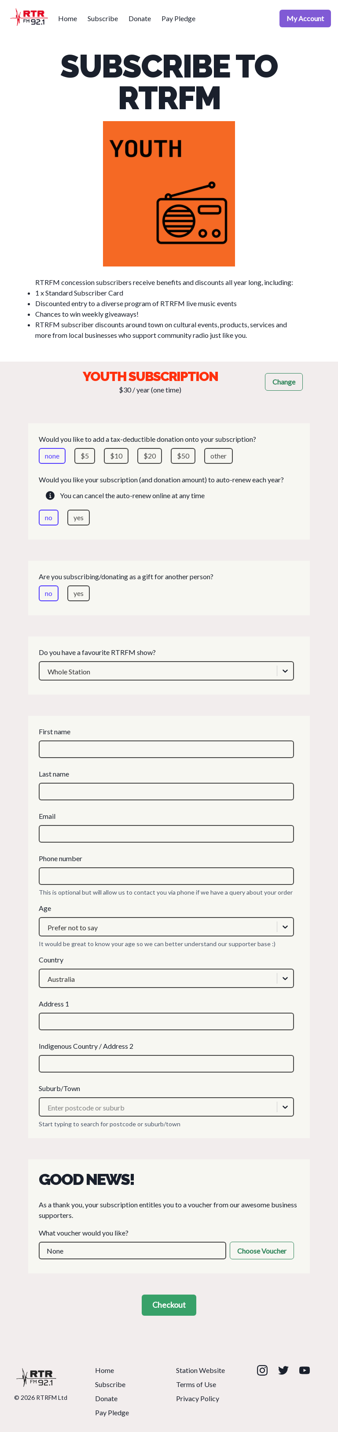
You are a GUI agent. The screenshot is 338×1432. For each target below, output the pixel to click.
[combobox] (47, 672)
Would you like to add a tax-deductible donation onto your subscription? (166, 449)
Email (166, 827)
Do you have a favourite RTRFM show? (166, 664)
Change (283, 381)
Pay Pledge (178, 18)
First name (166, 742)
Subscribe (103, 18)
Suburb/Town (166, 1100)
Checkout (169, 1305)
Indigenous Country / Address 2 (166, 1057)
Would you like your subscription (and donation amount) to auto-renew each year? (166, 500)
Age (166, 920)
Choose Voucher (262, 1251)
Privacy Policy (197, 1398)
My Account (305, 18)
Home (67, 18)
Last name (166, 785)
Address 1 (166, 1014)
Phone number (166, 869)
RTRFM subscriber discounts (80, 324)
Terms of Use (196, 1384)
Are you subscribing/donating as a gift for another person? (166, 586)
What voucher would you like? (166, 1243)
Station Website (200, 1370)
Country (166, 971)
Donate (140, 18)
